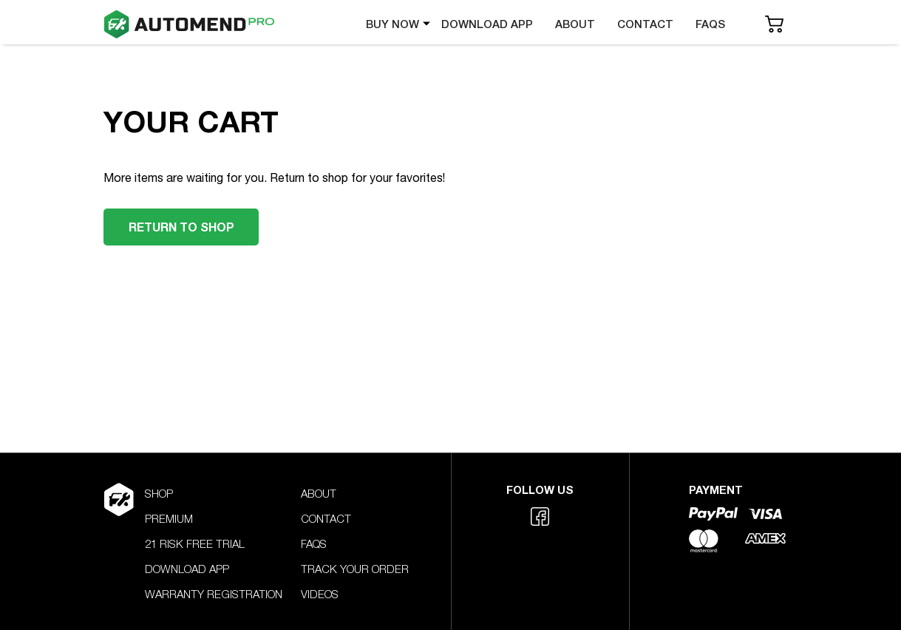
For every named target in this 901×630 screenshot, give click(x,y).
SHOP (159, 495)
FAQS (710, 24)
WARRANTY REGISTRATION (213, 595)
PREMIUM (169, 520)
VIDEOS (320, 595)
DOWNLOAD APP (487, 24)
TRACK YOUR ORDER (355, 570)
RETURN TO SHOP (181, 227)
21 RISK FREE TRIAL (195, 545)
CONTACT (645, 24)
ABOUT (575, 24)
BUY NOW (392, 24)
